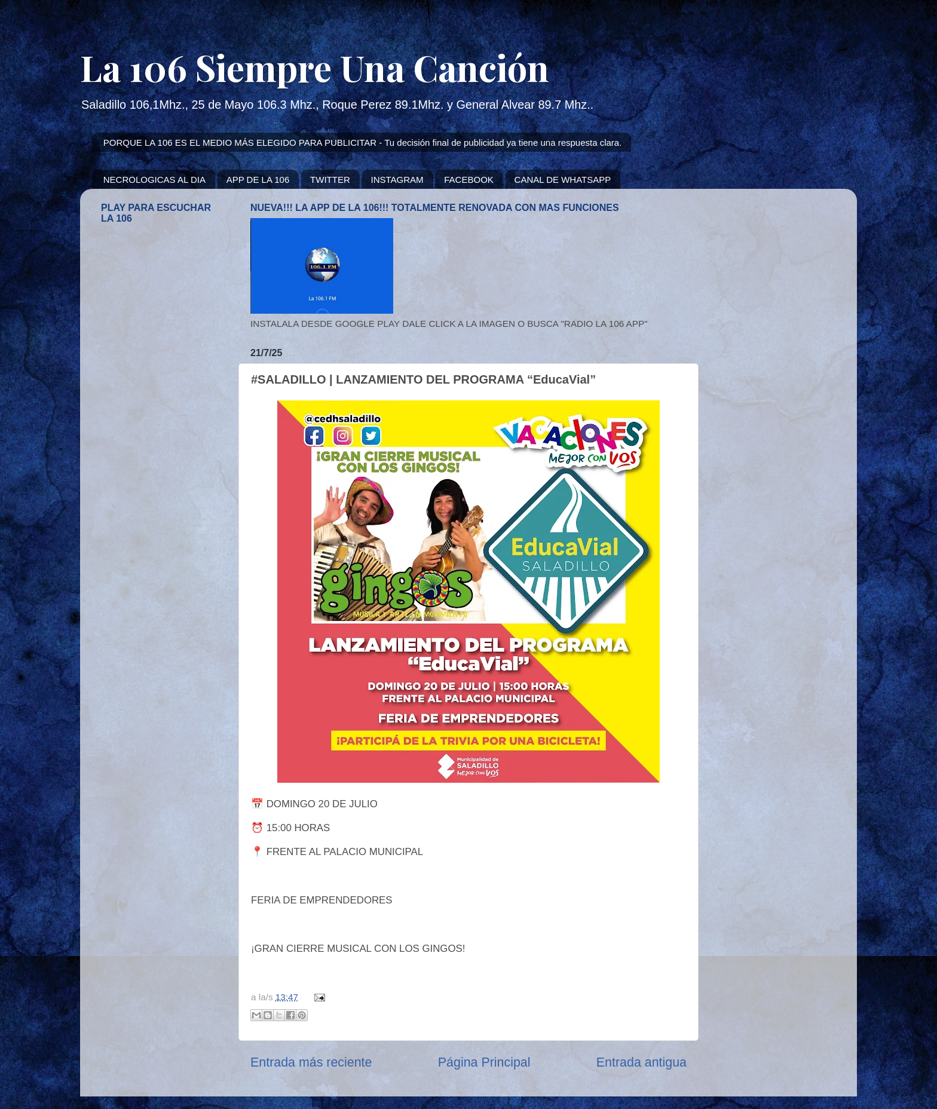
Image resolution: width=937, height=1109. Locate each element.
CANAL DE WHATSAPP (563, 179)
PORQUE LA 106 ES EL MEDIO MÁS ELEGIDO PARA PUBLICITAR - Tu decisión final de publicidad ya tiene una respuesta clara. (362, 142)
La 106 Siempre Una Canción (314, 67)
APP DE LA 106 (258, 179)
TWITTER (330, 179)
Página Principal (484, 1062)
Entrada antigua (641, 1062)
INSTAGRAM (396, 179)
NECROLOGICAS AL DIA (154, 179)
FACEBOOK (469, 179)
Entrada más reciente (311, 1062)
